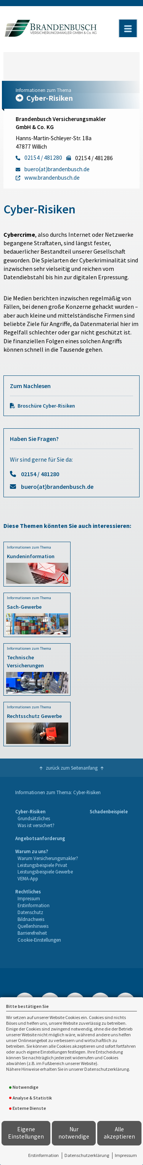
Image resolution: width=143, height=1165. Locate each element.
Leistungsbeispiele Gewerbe (45, 871)
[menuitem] (35, 818)
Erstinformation (43, 1155)
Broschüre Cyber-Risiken (46, 406)
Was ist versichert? (36, 825)
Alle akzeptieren (119, 1133)
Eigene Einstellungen (26, 1133)
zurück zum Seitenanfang (72, 768)
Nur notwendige (73, 1133)
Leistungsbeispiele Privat (42, 865)
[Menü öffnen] (128, 28)
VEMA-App (28, 878)
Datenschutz (30, 912)
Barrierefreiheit (32, 933)
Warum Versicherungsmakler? (48, 858)
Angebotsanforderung (40, 838)
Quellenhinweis (33, 926)
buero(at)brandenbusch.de (57, 486)
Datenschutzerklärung (86, 1155)
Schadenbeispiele (109, 811)
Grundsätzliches (34, 818)
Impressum (126, 1155)
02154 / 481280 (40, 474)
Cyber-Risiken (30, 811)
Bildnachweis (31, 919)
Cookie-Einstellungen (39, 940)
